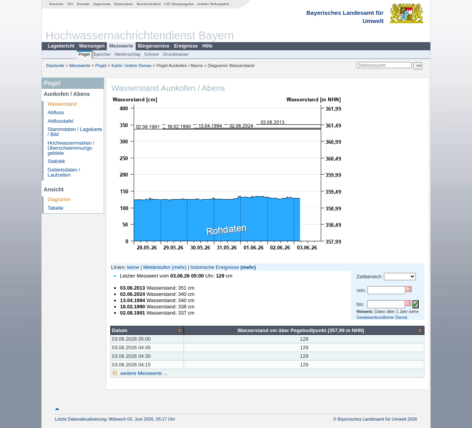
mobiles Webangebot (213, 4)
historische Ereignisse (215, 267)
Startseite (56, 4)
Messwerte (121, 46)
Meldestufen (156, 267)
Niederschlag (127, 54)
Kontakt (83, 4)
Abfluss (56, 112)
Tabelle (56, 208)
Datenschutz (123, 4)
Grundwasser (176, 54)
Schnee (151, 54)
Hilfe (207, 46)
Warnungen (92, 46)
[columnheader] (147, 330)
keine (133, 267)
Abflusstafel (60, 121)
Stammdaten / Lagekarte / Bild (75, 131)
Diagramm (59, 199)
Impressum (101, 4)
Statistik (56, 161)
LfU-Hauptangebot (179, 4)
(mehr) (179, 267)
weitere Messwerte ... (143, 373)
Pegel (84, 54)
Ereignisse (186, 46)
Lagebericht (61, 46)
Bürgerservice (154, 46)
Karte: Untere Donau (131, 65)
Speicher (102, 54)
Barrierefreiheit (149, 4)
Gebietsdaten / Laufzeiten (64, 172)
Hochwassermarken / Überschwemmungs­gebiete (71, 148)
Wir (70, 4)
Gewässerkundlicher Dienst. (382, 317)
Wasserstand (62, 104)
